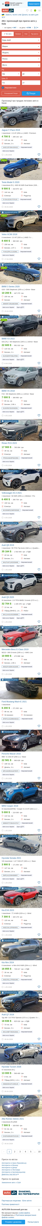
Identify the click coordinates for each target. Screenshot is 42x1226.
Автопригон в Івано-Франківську (14, 1163)
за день (25, 27)
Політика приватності (10, 1204)
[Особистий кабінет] (39, 10)
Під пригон (34, 34)
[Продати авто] (35, 10)
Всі (9, 34)
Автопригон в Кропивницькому (13, 1172)
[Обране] (27, 10)
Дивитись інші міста (9, 1174)
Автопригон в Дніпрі (9, 1167)
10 (39, 1152)
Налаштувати (33, 1222)
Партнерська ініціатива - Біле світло (17, 1201)
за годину (10, 27)
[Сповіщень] (31, 10)
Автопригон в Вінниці (10, 1165)
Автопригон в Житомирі (11, 1170)
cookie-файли (24, 1213)
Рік (3, 70)
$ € (35, 27)
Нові (25, 34)
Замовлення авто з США (11, 1182)
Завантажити (34, 4)
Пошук (31, 93)
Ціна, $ (4, 78)
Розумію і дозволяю (13, 1222)
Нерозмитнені (10, 88)
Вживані (18, 34)
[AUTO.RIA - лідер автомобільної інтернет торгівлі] (8, 10)
